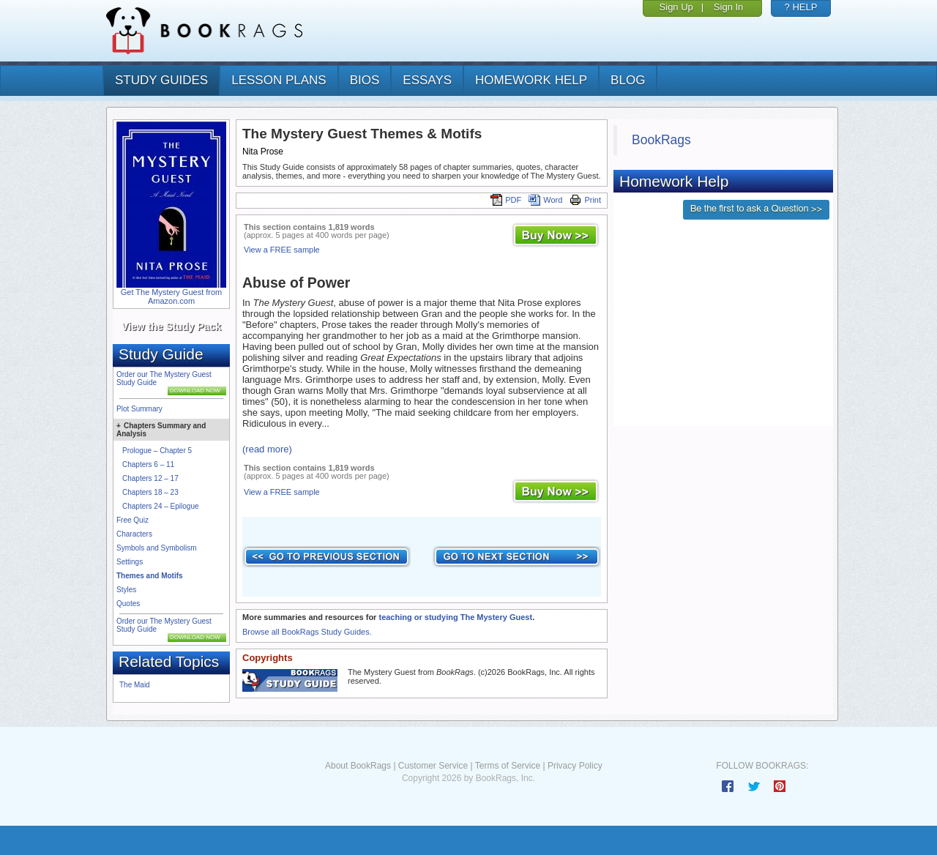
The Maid (134, 685)
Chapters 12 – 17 (150, 478)
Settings (129, 562)
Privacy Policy (575, 766)
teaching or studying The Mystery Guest (455, 617)
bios (365, 80)
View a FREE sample (282, 249)
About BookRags (358, 766)
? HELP (801, 6)
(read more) (267, 449)
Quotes (128, 604)
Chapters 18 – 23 (150, 492)
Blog (628, 80)
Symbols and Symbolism (156, 548)
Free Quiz (132, 520)
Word (545, 199)
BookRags (661, 139)
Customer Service (433, 766)
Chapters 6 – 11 (148, 464)
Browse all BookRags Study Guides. (307, 631)
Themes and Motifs (149, 576)
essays (427, 80)
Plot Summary (139, 409)
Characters (134, 534)
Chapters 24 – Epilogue (160, 506)
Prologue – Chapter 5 (157, 451)
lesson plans (278, 80)
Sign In (728, 6)
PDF (505, 199)
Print (585, 199)
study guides (161, 80)
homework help (531, 80)
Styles (126, 590)
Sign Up (676, 6)
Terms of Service (507, 766)
